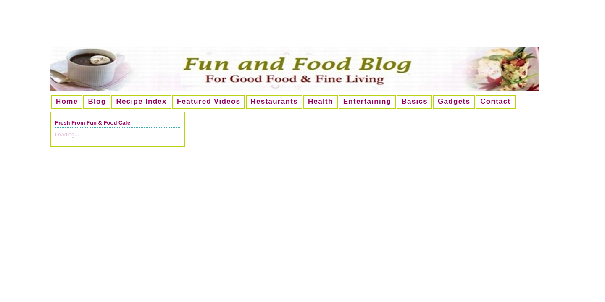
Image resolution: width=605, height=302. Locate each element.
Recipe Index (141, 101)
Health (320, 101)
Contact (495, 101)
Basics (414, 101)
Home (67, 101)
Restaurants (274, 101)
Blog (97, 101)
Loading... (67, 134)
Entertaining (367, 101)
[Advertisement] (302, 27)
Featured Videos (208, 101)
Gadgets (454, 101)
